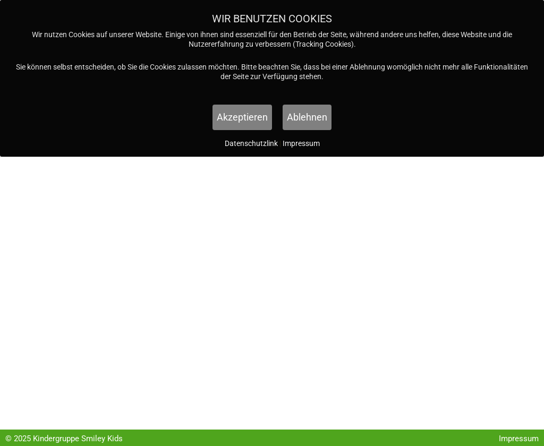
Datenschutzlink (252, 143)
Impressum (519, 438)
